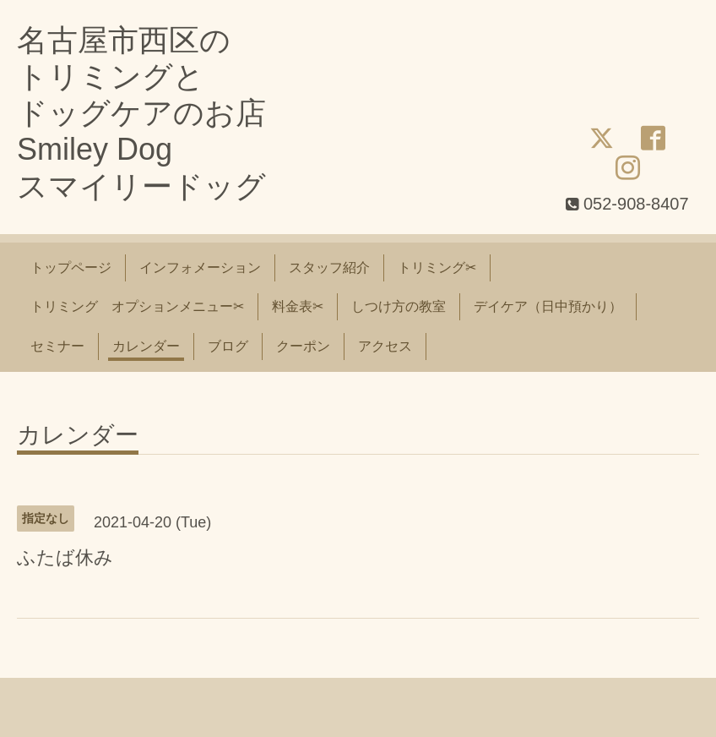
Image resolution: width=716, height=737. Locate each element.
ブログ (228, 346)
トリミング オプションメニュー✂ (137, 306)
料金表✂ (297, 306)
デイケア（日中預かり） (548, 306)
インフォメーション (200, 267)
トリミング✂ (437, 267)
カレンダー (146, 346)
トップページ (70, 267)
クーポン (303, 346)
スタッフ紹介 (329, 267)
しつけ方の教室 (398, 306)
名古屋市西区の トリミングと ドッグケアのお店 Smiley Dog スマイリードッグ (141, 113)
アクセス (385, 346)
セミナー (57, 346)
